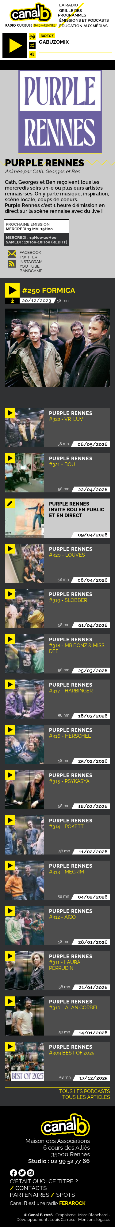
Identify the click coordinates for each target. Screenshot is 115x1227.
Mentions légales (94, 1219)
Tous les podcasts (84, 1091)
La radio (68, 5)
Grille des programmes (72, 12)
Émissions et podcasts (84, 20)
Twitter (28, 257)
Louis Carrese (62, 1219)
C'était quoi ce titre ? (44, 1181)
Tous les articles (86, 1097)
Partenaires (29, 1194)
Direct (47, 36)
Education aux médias (83, 25)
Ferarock (72, 1203)
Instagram (31, 261)
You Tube (30, 266)
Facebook (30, 252)
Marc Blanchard (93, 1215)
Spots (65, 1194)
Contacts (31, 1187)
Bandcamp (31, 271)
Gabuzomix (54, 42)
